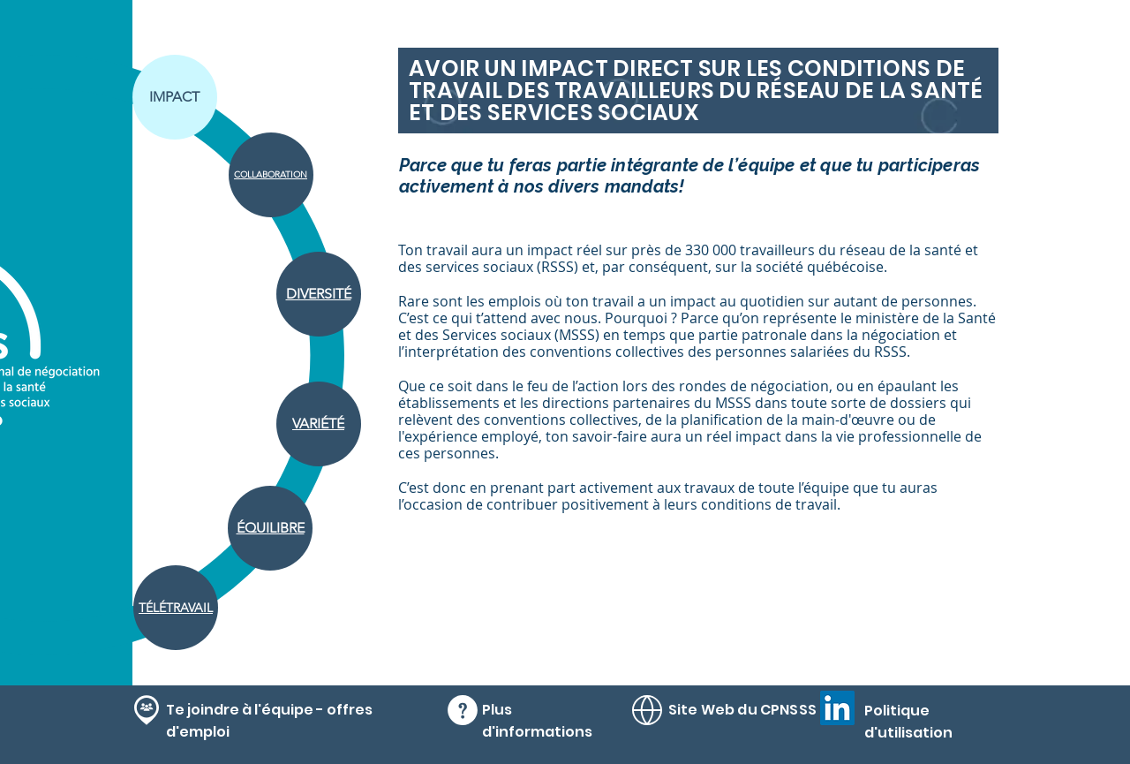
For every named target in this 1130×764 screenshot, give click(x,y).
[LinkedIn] (837, 708)
